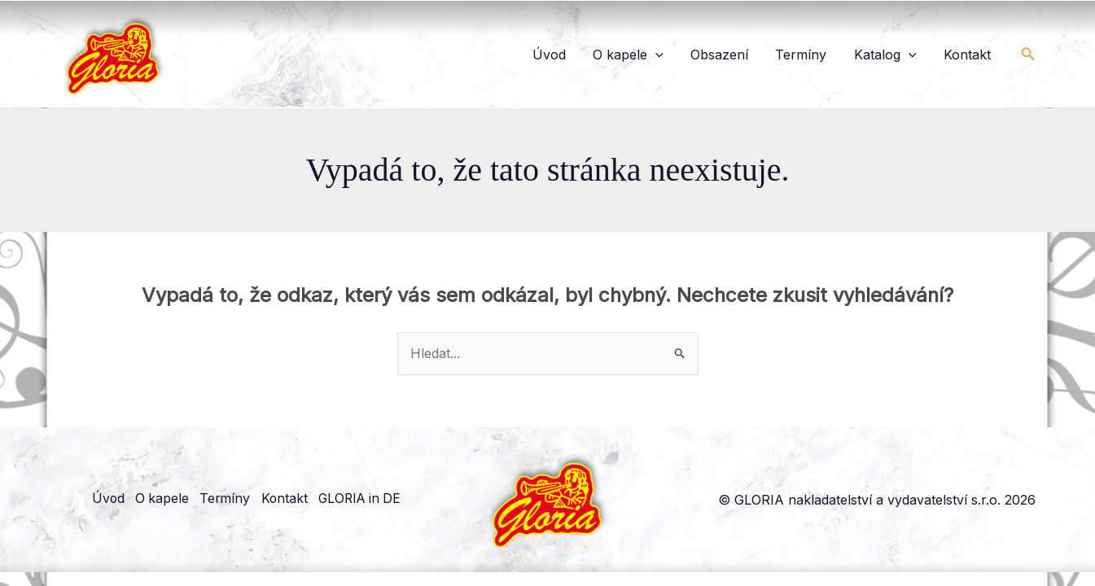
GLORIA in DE (370, 500)
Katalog (901, 54)
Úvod (608, 54)
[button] (704, 54)
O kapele (677, 54)
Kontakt (972, 54)
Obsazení (757, 54)
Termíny (828, 54)
